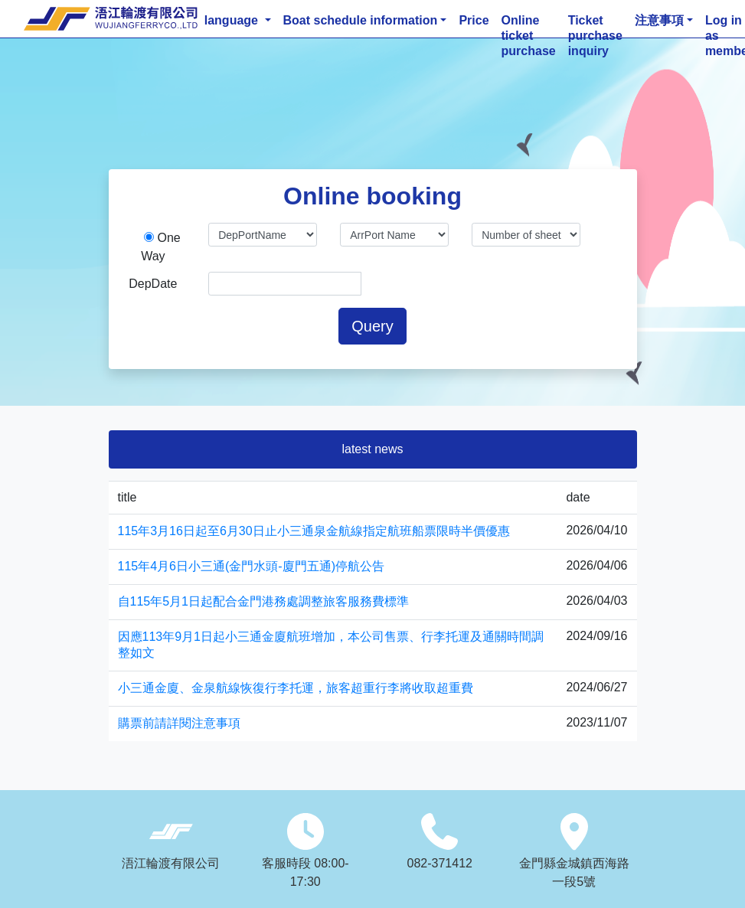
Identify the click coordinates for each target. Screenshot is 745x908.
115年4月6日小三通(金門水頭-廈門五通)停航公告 (251, 566)
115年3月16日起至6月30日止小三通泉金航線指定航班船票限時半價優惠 (314, 530)
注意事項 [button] (659, 20)
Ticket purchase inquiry (595, 22)
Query (372, 326)
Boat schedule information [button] (360, 20)
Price (473, 20)
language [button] (233, 20)
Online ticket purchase (529, 22)
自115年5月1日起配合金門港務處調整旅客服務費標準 (264, 601)
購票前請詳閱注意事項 (179, 723)
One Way (161, 247)
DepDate (153, 283)
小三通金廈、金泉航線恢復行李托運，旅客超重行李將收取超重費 (295, 687)
